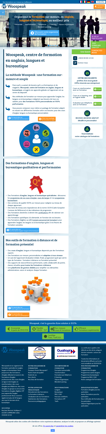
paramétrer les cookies (64, 426)
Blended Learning (44, 27)
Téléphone (42, 24)
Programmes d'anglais (88, 370)
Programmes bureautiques (90, 375)
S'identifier (100, 2)
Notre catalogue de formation (91, 379)
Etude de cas (32, 375)
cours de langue (43, 198)
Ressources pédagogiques (37, 401)
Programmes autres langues (90, 373)
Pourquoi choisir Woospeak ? (38, 370)
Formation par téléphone (63, 375)
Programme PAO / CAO (89, 377)
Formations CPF (60, 399)
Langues (57, 390)
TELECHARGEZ (87, 134)
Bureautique (59, 392)
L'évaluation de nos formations (38, 397)
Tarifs (56, 401)
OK (53, 430)
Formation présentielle (62, 370)
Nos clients (32, 377)
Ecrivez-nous (80, 63)
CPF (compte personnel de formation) (43, 220)
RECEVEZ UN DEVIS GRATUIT (87, 118)
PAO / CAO (58, 394)
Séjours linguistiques (66, 24)
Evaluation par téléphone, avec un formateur (82, 104)
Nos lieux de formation (36, 379)
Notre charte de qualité (36, 373)
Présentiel (18, 24)
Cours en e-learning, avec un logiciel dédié (82, 96)
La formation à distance (36, 394)
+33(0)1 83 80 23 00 (83, 58)
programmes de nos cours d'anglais (23, 198)
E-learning (52, 24)
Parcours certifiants (61, 397)
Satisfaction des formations (37, 399)
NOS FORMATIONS (62, 387)
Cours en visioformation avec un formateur (82, 89)
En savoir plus (48, 426)
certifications (43, 213)
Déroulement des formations (38, 392)
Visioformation (30, 24)
